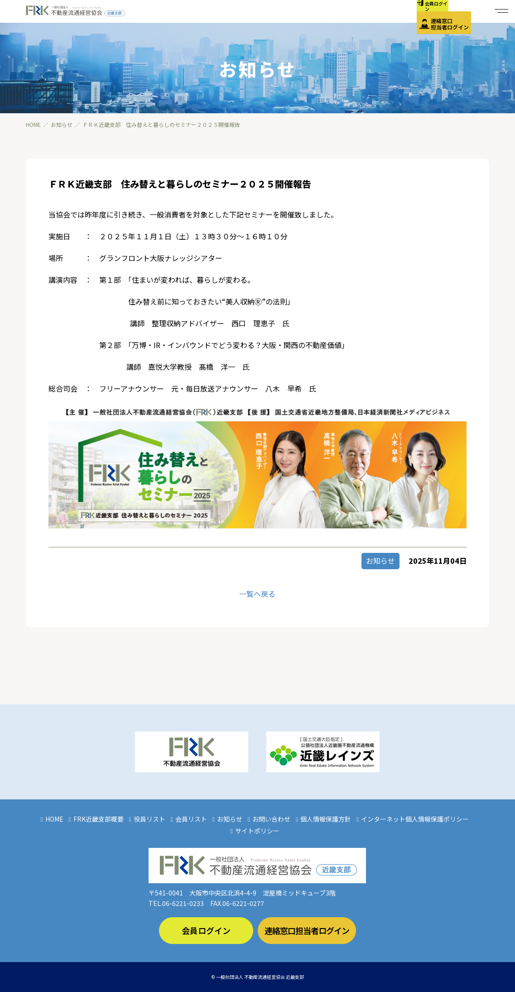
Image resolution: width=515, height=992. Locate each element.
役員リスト (149, 818)
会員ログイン (206, 930)
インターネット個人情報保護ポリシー (415, 818)
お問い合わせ (271, 818)
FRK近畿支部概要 (98, 818)
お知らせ (229, 818)
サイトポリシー (257, 830)
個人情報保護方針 (325, 818)
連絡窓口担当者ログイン (450, 24)
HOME (54, 818)
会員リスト (191, 818)
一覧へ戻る (257, 593)
